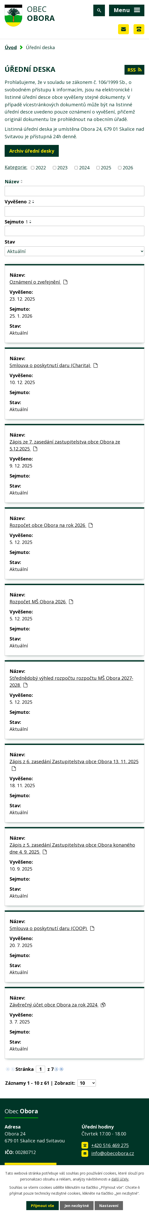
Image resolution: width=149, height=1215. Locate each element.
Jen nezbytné (76, 1205)
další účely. (120, 1178)
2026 (128, 167)
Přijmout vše (42, 1205)
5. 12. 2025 (21, 542)
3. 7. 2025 (20, 1022)
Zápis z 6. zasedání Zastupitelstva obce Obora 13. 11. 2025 (74, 764)
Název (12, 181)
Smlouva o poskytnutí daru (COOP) (52, 928)
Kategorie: (16, 167)
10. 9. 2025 (21, 869)
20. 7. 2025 (21, 945)
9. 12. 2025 (21, 466)
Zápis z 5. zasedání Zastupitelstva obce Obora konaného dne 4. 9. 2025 (72, 848)
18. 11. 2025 (22, 785)
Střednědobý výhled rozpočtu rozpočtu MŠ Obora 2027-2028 (71, 681)
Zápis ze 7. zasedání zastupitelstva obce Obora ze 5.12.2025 (65, 445)
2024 (84, 167)
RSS (134, 70)
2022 (41, 167)
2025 (106, 167)
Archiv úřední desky (31, 151)
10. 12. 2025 (22, 382)
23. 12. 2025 (22, 299)
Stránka (24, 1069)
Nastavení (108, 1205)
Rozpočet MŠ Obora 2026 (41, 601)
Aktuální (19, 333)
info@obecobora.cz (112, 1153)
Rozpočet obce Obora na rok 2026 (51, 525)
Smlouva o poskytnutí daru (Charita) (53, 365)
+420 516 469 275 (110, 1145)
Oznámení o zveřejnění (38, 282)
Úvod (11, 47)
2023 (62, 167)
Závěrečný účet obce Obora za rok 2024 (57, 1005)
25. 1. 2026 (21, 316)
